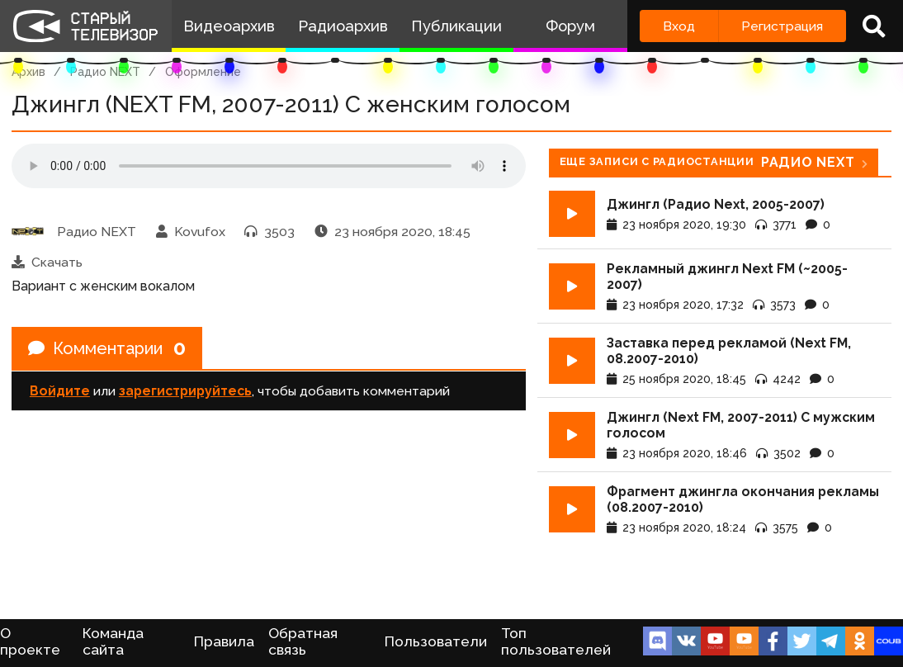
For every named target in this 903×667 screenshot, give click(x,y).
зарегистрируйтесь (185, 391)
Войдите (60, 391)
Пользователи (436, 641)
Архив (28, 71)
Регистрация (782, 26)
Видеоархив (229, 26)
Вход (679, 26)
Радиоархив (343, 26)
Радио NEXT (105, 71)
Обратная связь (303, 641)
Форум (570, 26)
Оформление (203, 71)
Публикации (456, 26)
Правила (224, 641)
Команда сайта (113, 641)
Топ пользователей (556, 641)
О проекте (30, 641)
